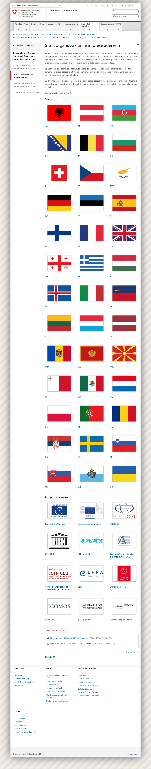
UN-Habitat (84, 554)
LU (79, 336)
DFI (46, 5)
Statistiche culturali (85, 678)
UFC (58, 5)
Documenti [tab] (52, 630)
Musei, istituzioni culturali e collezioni (57, 696)
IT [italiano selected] (129, 6)
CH (46, 186)
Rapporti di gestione (86, 682)
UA (111, 487)
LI (111, 306)
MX (79, 396)
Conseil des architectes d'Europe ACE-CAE (122, 555)
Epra (80, 586)
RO (111, 426)
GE (46, 276)
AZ (111, 126)
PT (79, 426)
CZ (79, 186)
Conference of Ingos (121, 619)
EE (79, 216)
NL (111, 396)
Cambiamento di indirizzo (88, 696)
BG (111, 156)
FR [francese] (126, 6)
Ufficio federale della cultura (24, 34)
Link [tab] (64, 630)
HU (111, 276)
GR (79, 276)
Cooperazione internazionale (25, 92)
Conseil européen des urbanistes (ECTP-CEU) (57, 588)
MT (46, 396)
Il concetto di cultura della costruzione (79, 34)
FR (79, 246)
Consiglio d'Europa (55, 524)
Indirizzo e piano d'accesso (25, 732)
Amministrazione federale (26, 5)
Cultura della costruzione (88, 26)
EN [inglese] (137, 6)
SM (79, 487)
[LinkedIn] (54, 657)
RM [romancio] (133, 6)
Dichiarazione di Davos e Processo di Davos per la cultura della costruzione (42, 37)
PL (46, 426)
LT (46, 336)
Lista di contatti (20, 729)
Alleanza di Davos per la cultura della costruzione (23, 67)
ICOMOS (49, 619)
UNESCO (49, 554)
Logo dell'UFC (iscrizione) (88, 692)
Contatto (90, 6)
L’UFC (118, 24)
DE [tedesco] (122, 6)
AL (46, 126)
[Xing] (51, 657)
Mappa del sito (111, 6)
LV (111, 336)
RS (46, 457)
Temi (26, 24)
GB (111, 246)
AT (79, 126)
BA (46, 156)
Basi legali (82, 675)
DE (46, 216)
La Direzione (19, 718)
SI (111, 457)
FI (46, 246)
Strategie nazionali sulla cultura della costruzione (23, 85)
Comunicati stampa (22, 678)
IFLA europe (84, 619)
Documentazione (107, 24)
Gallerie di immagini (86, 689)
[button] (114, 11)
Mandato (18, 722)
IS (46, 306)
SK (46, 487)
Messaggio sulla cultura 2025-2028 (58, 676)
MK (112, 366)
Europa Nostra (118, 586)
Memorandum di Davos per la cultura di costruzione (85, 643)
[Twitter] (49, 657)
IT (78, 306)
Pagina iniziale (100, 6)
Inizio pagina (133, 652)
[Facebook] (46, 657)
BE (79, 156)
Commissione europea (89, 524)
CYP (112, 186)
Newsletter (18, 685)
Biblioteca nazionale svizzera (57, 701)
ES (111, 216)
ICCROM (114, 524)
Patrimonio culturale (70, 24)
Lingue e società (54, 24)
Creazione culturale (38, 24)
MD (47, 366)
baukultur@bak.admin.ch (57, 93)
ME (79, 366)
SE (79, 457)
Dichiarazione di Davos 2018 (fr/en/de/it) (81, 638)
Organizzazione (20, 725)
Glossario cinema (125, 16)
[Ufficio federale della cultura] (50, 13)
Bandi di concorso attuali (24, 682)
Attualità (18, 24)
